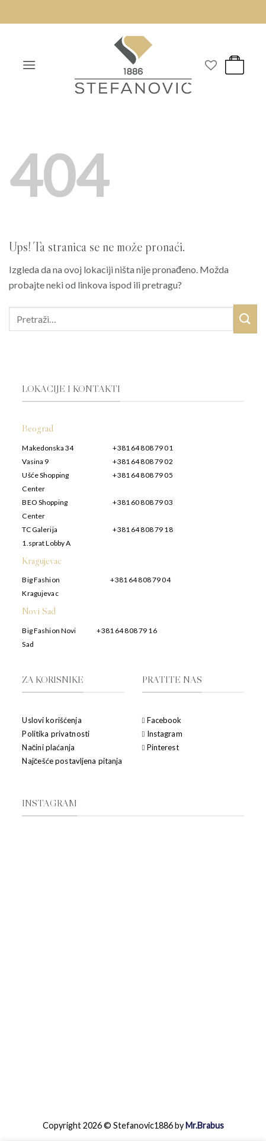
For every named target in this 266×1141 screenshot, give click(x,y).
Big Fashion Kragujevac (40, 586)
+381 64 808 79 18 (142, 529)
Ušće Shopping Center (45, 482)
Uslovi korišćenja (51, 720)
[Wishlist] (211, 65)
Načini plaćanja (48, 747)
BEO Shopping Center (45, 509)
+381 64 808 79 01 (142, 447)
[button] (29, 64)
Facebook (162, 720)
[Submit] (245, 318)
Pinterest (160, 747)
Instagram (162, 733)
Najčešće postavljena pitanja (72, 761)
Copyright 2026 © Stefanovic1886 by (133, 1125)
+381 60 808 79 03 (142, 502)
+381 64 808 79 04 (140, 579)
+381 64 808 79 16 (126, 630)
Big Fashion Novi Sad (49, 637)
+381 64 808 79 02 (142, 461)
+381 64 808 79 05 (142, 475)
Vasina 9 (35, 461)
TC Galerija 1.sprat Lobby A (46, 536)
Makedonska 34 (47, 447)
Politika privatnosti (55, 733)
